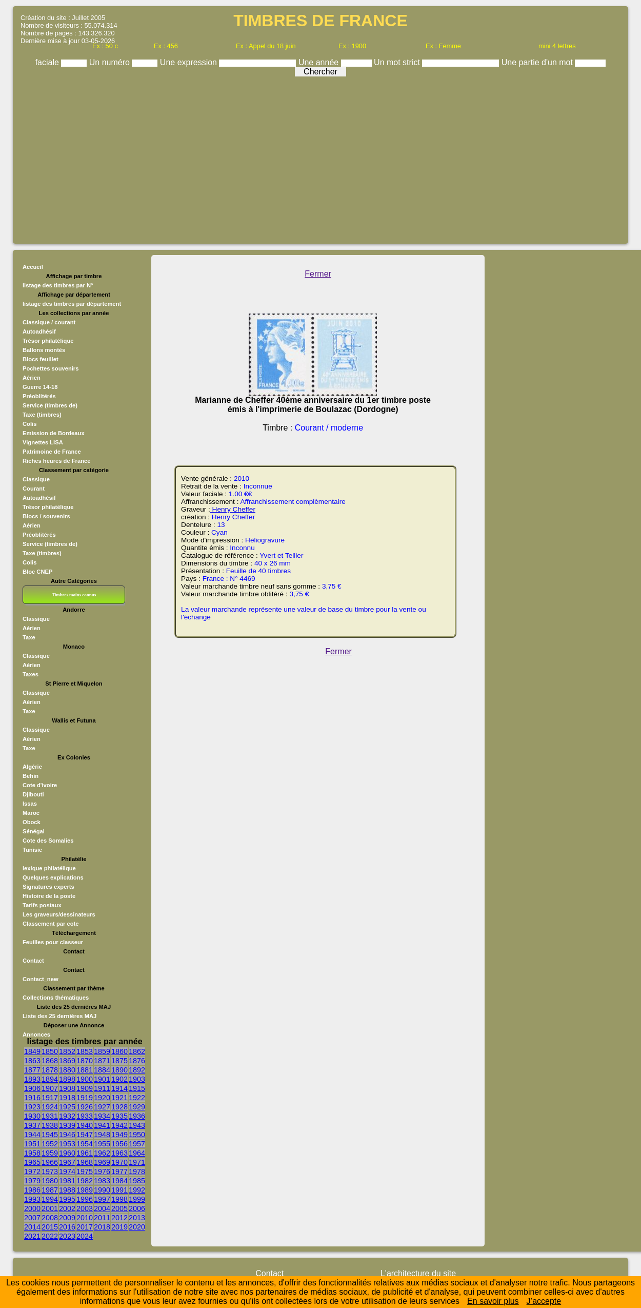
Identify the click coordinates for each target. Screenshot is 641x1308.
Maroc (31, 813)
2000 (32, 1208)
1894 (50, 1079)
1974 (67, 1171)
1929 (137, 1107)
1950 (137, 1134)
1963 (119, 1153)
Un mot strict (398, 62)
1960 (67, 1153)
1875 (119, 1061)
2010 (84, 1218)
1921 (119, 1098)
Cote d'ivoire (40, 785)
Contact (33, 961)
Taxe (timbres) (42, 415)
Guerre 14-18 (40, 387)
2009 (67, 1218)
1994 (50, 1199)
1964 (137, 1153)
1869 (67, 1061)
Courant (34, 488)
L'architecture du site (418, 1273)
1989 (84, 1190)
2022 (50, 1236)
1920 (102, 1098)
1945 (50, 1134)
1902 (119, 1079)
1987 (50, 1190)
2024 (84, 1236)
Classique (36, 479)
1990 (102, 1190)
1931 (50, 1116)
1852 (67, 1051)
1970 (119, 1162)
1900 (84, 1079)
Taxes (30, 674)
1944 (32, 1134)
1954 (84, 1144)
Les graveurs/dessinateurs (59, 914)
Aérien (32, 378)
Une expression (189, 62)
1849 (32, 1051)
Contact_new (40, 979)
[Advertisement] (320, 157)
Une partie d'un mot (538, 62)
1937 (32, 1125)
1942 (119, 1125)
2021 (32, 1236)
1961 (84, 1153)
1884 (102, 1070)
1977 (119, 1171)
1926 (84, 1107)
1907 (50, 1088)
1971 (137, 1162)
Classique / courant (49, 322)
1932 (67, 1116)
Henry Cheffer (232, 509)
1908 (67, 1088)
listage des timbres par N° (58, 285)
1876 (137, 1061)
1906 (32, 1088)
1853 (84, 1051)
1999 (137, 1199)
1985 (137, 1181)
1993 (32, 1199)
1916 (32, 1098)
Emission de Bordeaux (54, 433)
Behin (30, 776)
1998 (119, 1199)
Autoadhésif (39, 331)
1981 (67, 1181)
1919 (84, 1098)
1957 (137, 1144)
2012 (119, 1218)
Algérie (32, 767)
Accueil (33, 267)
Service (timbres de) (50, 405)
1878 (50, 1070)
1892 (137, 1070)
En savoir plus (493, 1301)
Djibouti (33, 794)
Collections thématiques (56, 997)
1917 (50, 1098)
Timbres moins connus (74, 594)
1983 (102, 1181)
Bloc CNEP (37, 572)
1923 (32, 1107)
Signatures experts (48, 887)
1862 (137, 1051)
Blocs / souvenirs (46, 516)
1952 (50, 1144)
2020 (137, 1227)
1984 (119, 1181)
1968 (84, 1162)
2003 (84, 1208)
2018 (102, 1227)
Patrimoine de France (52, 451)
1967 (67, 1162)
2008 (50, 1218)
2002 (67, 1208)
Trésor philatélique (48, 341)
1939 (67, 1125)
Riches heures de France (56, 461)
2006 (137, 1208)
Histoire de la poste (49, 896)
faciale (48, 62)
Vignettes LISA (43, 442)
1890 (119, 1070)
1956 (119, 1144)
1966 (50, 1162)
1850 (50, 1051)
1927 (102, 1107)
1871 (102, 1061)
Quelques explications (53, 877)
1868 (50, 1061)
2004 (102, 1208)
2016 (67, 1227)
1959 (50, 1153)
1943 (137, 1125)
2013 (137, 1218)
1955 (102, 1144)
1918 (67, 1098)
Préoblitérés (39, 396)
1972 (32, 1171)
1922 (137, 1098)
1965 (32, 1162)
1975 (84, 1171)
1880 (67, 1070)
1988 (67, 1190)
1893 (32, 1079)
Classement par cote (50, 924)
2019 (119, 1227)
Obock (32, 822)
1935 (119, 1116)
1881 (84, 1070)
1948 (102, 1134)
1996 (84, 1199)
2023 (67, 1236)
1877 (32, 1070)
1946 (67, 1134)
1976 (102, 1171)
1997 (102, 1199)
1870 (84, 1061)
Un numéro (110, 62)
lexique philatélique (49, 868)
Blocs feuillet (40, 359)
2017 (84, 1227)
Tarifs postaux (42, 905)
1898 (67, 1079)
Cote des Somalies (48, 840)
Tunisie (32, 850)
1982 (84, 1181)
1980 (50, 1181)
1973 (50, 1171)
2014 (32, 1227)
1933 (84, 1116)
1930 (32, 1116)
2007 (32, 1218)
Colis (29, 424)
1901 (102, 1079)
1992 (137, 1190)
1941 (102, 1125)
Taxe (29, 637)
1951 (32, 1144)
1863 (32, 1061)
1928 (119, 1107)
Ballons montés (44, 350)
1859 (102, 1051)
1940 (84, 1125)
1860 (119, 1051)
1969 (102, 1162)
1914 (119, 1088)
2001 (50, 1208)
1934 (102, 1116)
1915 (137, 1088)
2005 (119, 1208)
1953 (67, 1144)
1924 (50, 1107)
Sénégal (34, 831)
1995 (67, 1199)
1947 (84, 1134)
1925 (67, 1107)
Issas (30, 804)
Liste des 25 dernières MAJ (59, 1016)
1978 (137, 1171)
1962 (102, 1153)
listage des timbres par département (72, 304)
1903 (137, 1079)
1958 (32, 1153)
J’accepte (544, 1301)
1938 (50, 1125)
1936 (137, 1116)
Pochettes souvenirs (50, 368)
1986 (32, 1190)
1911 (102, 1088)
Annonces (36, 1034)
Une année (319, 62)
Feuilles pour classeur (53, 942)
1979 (32, 1181)
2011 (102, 1218)
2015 (50, 1227)
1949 (119, 1134)
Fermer (318, 273)
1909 (84, 1088)
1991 (119, 1190)
